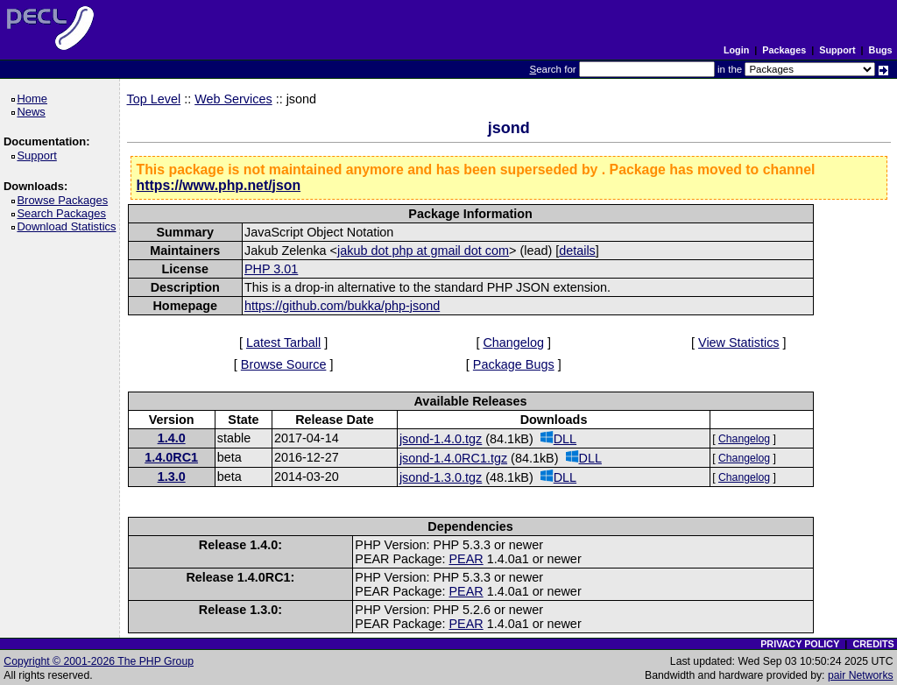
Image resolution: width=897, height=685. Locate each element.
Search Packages (64, 213)
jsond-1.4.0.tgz (440, 439)
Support (837, 50)
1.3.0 (172, 477)
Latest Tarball (283, 342)
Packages (784, 50)
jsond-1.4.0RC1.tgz (453, 458)
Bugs (881, 50)
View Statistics (739, 342)
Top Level (154, 99)
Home (34, 98)
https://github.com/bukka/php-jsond (342, 306)
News (34, 111)
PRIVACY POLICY (799, 644)
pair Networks (860, 675)
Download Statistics (69, 226)
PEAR (465, 559)
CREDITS (872, 644)
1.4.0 (172, 438)
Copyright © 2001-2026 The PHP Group (99, 661)
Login (736, 50)
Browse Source (284, 364)
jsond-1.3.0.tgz (440, 477)
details (577, 251)
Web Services (233, 99)
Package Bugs (513, 364)
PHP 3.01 (271, 269)
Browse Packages (65, 200)
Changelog (513, 342)
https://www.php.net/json (219, 185)
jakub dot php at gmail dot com (423, 251)
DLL (558, 438)
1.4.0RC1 (171, 457)
